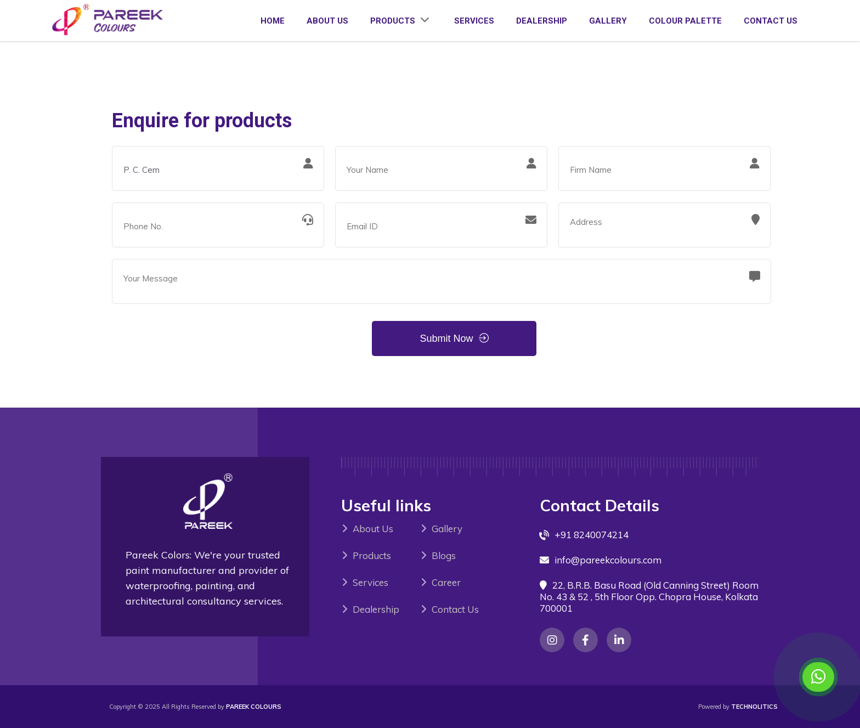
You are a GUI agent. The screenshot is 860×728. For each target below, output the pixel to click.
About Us (373, 528)
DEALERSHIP (541, 21)
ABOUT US (327, 21)
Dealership (376, 609)
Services (370, 582)
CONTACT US (770, 21)
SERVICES (474, 21)
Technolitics (754, 706)
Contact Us (455, 609)
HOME (273, 21)
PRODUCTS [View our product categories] (401, 21)
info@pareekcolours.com (608, 560)
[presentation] (195, 336)
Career (446, 582)
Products (372, 555)
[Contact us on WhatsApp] (818, 677)
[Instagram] (552, 640)
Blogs (444, 555)
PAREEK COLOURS (253, 706)
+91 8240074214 (592, 534)
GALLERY (608, 21)
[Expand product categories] (424, 20)
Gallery (447, 528)
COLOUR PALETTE (685, 21)
